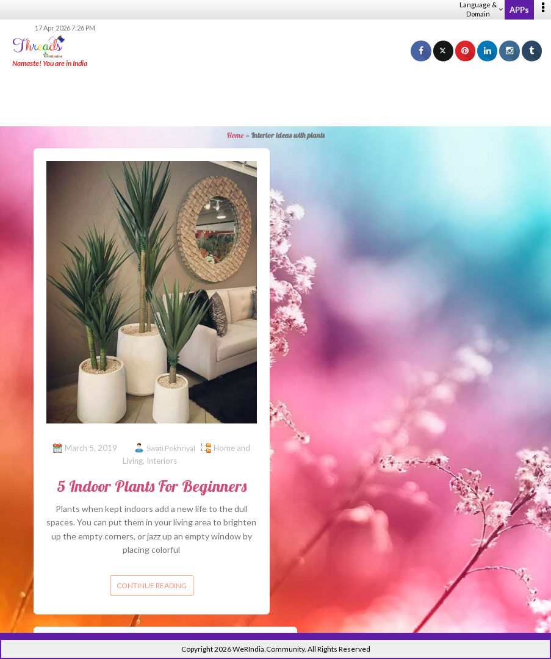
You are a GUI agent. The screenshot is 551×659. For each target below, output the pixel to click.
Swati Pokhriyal (170, 448)
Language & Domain (481, 9)
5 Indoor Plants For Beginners (152, 486)
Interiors (161, 461)
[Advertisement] (276, 97)
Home (235, 135)
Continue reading (152, 585)
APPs (519, 10)
